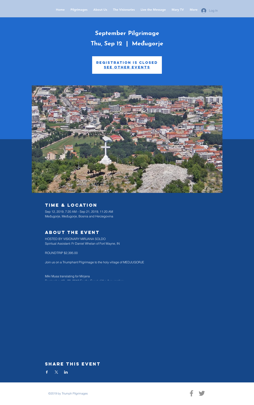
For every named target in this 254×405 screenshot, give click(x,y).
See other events (127, 67)
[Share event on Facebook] (47, 372)
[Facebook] (191, 393)
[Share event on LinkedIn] (66, 372)
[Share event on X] (56, 372)
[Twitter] (202, 393)
